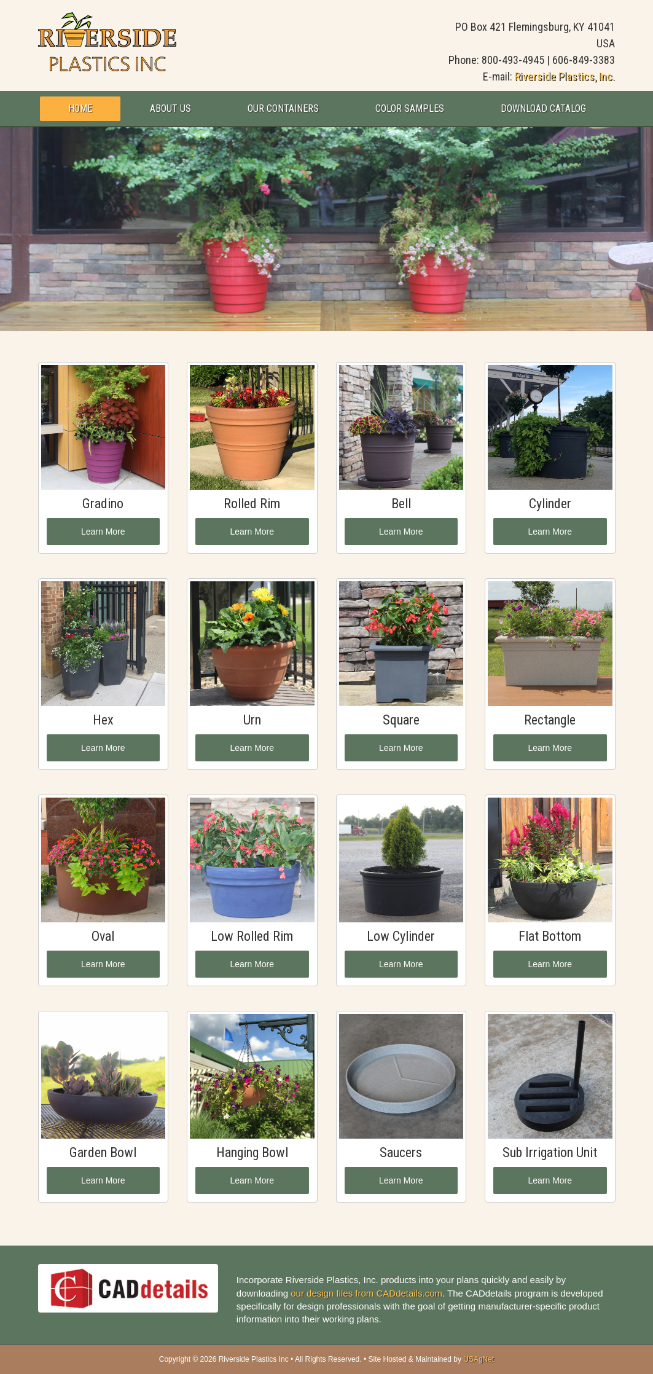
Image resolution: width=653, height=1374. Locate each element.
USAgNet (478, 1359)
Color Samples (409, 108)
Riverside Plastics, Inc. (565, 76)
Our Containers (283, 108)
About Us (170, 108)
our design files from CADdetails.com (366, 1293)
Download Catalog (543, 108)
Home (80, 108)
